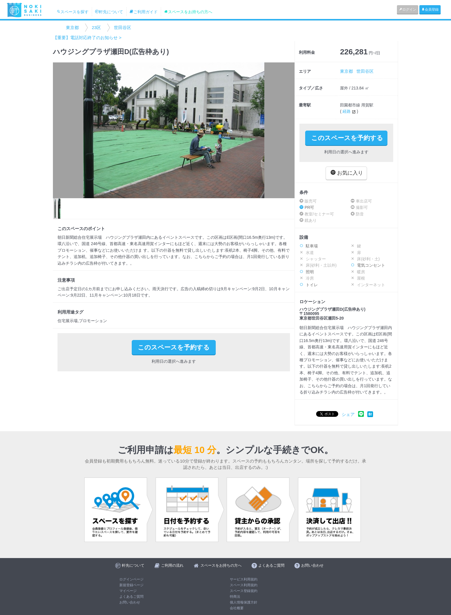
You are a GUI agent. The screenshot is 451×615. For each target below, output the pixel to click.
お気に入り (346, 173)
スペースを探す (72, 11)
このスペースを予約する (347, 138)
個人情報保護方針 (243, 602)
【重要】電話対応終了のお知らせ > (87, 37)
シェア (348, 414)
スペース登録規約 (243, 591)
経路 (350, 111)
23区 (96, 27)
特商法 (235, 597)
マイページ (128, 591)
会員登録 (430, 9)
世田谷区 (122, 27)
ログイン (407, 9)
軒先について (109, 11)
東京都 (72, 27)
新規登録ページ (131, 585)
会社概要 (237, 608)
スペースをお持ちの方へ (188, 11)
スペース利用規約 (243, 585)
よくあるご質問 (131, 597)
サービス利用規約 (243, 579)
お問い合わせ (129, 602)
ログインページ (131, 579)
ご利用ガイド (143, 11)
